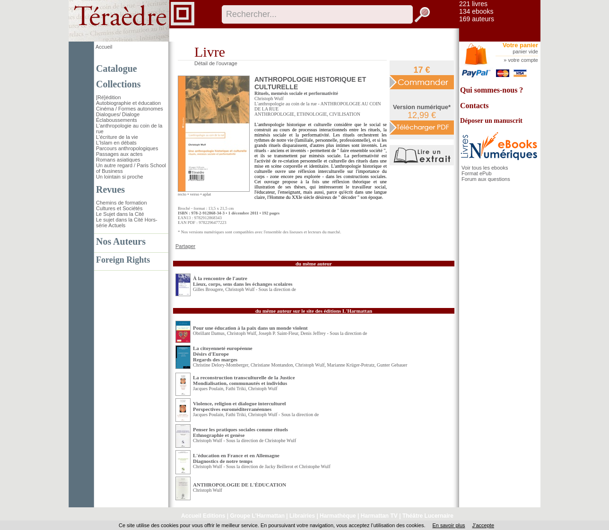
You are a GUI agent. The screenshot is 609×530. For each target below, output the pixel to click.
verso (195, 194)
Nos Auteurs (121, 241)
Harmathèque (338, 516)
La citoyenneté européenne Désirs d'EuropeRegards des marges (222, 353)
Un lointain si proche (119, 177)
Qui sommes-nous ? (491, 90)
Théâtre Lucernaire (427, 516)
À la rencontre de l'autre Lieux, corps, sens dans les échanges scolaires (243, 281)
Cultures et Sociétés (119, 208)
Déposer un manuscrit (491, 120)
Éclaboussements (116, 120)
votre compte (523, 60)
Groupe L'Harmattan (257, 516)
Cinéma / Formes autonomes (129, 108)
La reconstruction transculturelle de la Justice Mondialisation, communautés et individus (244, 380)
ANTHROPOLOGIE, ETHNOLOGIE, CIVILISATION (307, 114)
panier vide (525, 51)
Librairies (302, 516)
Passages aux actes (119, 154)
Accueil (104, 47)
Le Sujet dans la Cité (120, 214)
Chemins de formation (121, 202)
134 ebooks (476, 11)
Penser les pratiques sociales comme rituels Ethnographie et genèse (240, 432)
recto (182, 194)
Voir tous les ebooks (484, 168)
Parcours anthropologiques (127, 148)
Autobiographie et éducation (128, 103)
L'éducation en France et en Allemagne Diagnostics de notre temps (236, 458)
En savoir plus (448, 525)
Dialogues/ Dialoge (117, 114)
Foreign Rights (123, 260)
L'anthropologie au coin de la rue (285, 103)
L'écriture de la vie (117, 137)
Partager (185, 246)
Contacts (474, 106)
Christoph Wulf (269, 98)
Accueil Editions (203, 516)
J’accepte (483, 525)
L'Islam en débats (116, 142)
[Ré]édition (108, 97)
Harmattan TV (379, 516)
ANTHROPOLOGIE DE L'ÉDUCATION (239, 484)
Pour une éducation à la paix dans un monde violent (250, 328)
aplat (207, 194)
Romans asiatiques (118, 159)
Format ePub (476, 173)
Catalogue (116, 68)
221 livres (473, 4)
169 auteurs (476, 19)
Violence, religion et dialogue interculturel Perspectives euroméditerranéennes (239, 406)
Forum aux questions (485, 179)
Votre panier (520, 45)
